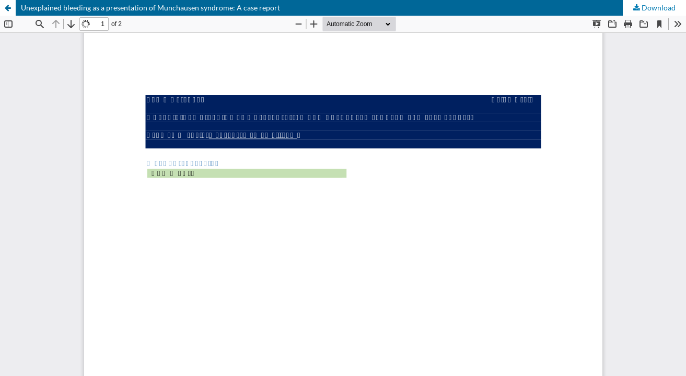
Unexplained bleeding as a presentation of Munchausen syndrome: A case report (150, 7)
